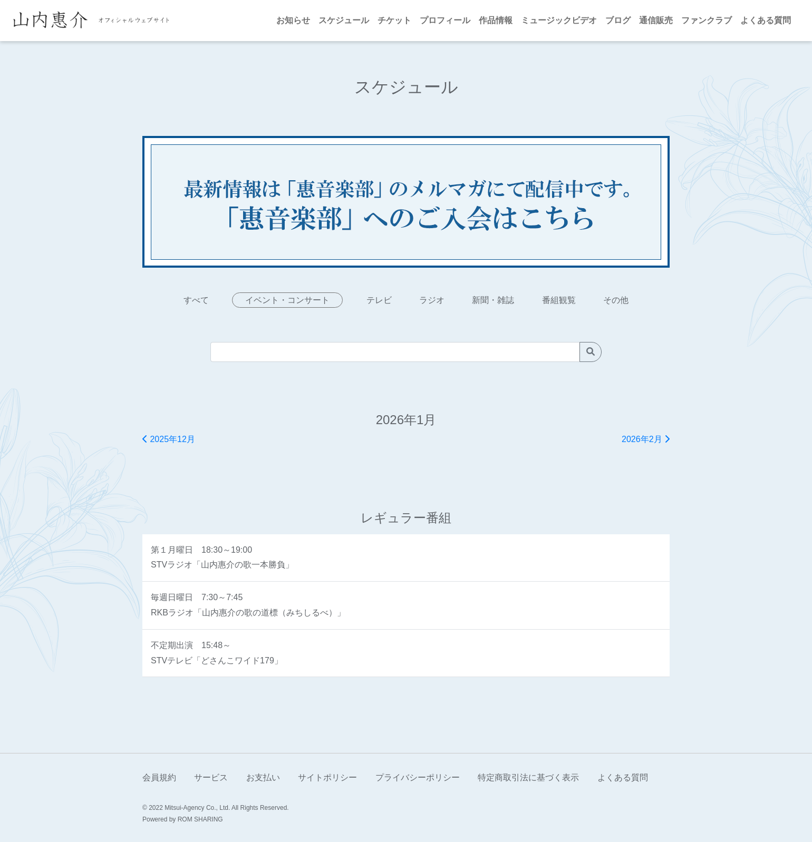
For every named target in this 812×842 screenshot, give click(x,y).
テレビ (379, 300)
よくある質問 (765, 20)
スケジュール (343, 20)
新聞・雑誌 (493, 300)
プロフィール (445, 20)
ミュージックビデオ (559, 20)
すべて (196, 300)
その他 (616, 300)
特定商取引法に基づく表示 (528, 777)
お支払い (263, 777)
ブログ (618, 20)
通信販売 (656, 20)
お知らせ (293, 20)
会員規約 (159, 777)
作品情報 (496, 20)
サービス (211, 777)
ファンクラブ (706, 20)
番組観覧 (559, 300)
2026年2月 (646, 439)
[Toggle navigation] (182, 20)
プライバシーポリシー (417, 777)
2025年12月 (168, 439)
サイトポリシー (327, 777)
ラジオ (431, 300)
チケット (394, 20)
